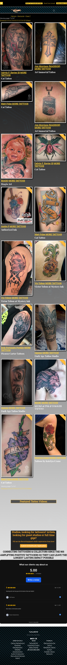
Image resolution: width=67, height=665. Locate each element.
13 (21, 20)
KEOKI (38, 402)
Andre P (5, 226)
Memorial (21, 16)
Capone (38, 352)
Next (29, 20)
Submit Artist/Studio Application (33, 546)
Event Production (17, 654)
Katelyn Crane (42, 457)
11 (17, 20)
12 (19, 20)
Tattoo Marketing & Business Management (18, 645)
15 (24, 20)
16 (26, 20)
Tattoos (13, 16)
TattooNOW (33, 643)
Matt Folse (6, 103)
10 (16, 20)
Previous (3, 20)
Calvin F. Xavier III (10, 72)
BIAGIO (4, 180)
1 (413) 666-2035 (34, 650)
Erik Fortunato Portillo (12, 347)
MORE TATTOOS (43, 68)
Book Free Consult (52, 3)
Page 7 (28, 16)
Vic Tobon (6, 297)
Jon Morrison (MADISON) (47, 66)
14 (22, 20)
